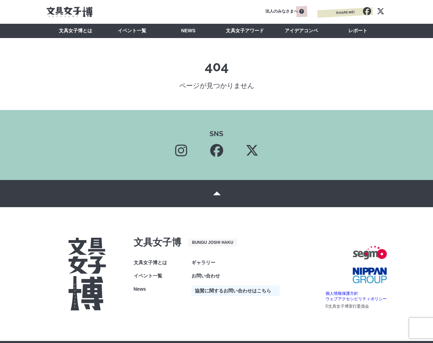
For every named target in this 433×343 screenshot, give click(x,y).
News (140, 289)
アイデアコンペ (301, 30)
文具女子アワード (245, 30)
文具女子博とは (75, 30)
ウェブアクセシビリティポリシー (356, 298)
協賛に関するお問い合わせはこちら (233, 290)
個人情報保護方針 (342, 293)
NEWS (188, 30)
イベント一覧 (132, 30)
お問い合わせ (205, 275)
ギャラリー (203, 262)
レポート (357, 30)
